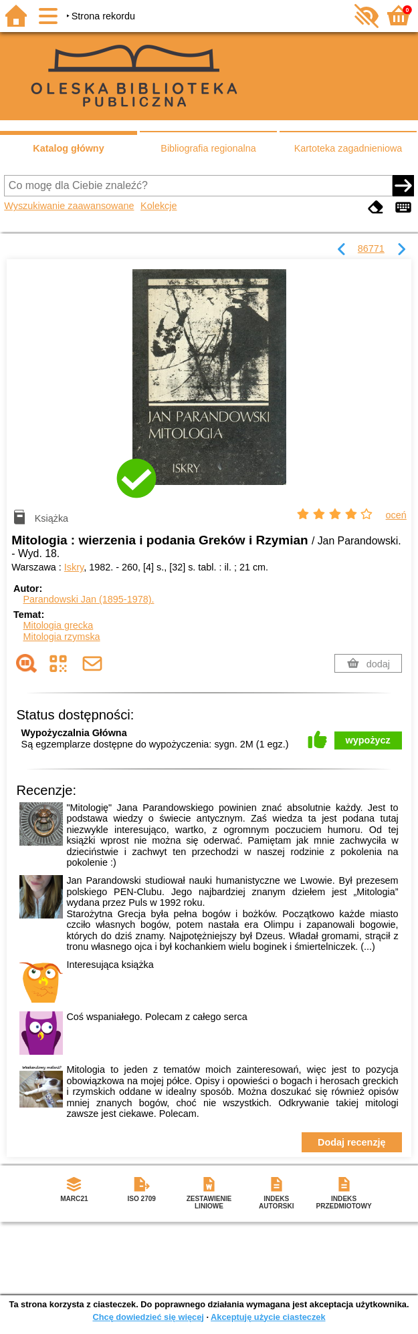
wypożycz (368, 740)
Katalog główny (68, 148)
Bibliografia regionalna (208, 148)
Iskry (74, 567)
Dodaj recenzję (352, 1142)
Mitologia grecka (58, 625)
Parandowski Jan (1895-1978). (88, 599)
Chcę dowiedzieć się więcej (147, 1317)
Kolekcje (158, 205)
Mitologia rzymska (61, 636)
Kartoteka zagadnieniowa (348, 148)
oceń (396, 515)
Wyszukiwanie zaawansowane (69, 205)
